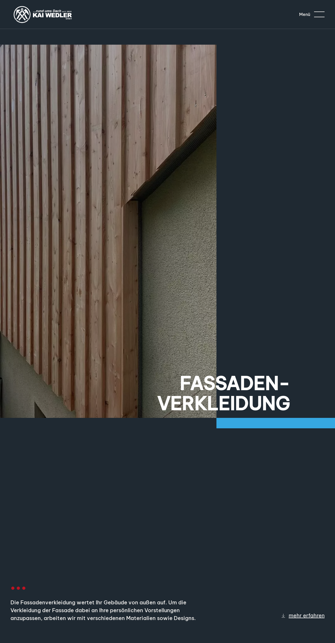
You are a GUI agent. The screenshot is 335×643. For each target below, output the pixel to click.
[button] (312, 14)
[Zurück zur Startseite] (43, 14)
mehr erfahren (303, 615)
